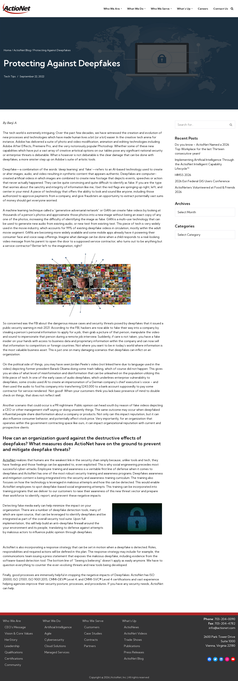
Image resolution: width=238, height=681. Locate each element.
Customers (91, 627)
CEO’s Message (15, 627)
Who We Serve (93, 621)
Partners (90, 646)
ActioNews (131, 627)
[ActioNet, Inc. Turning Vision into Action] (16, 8)
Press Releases (134, 652)
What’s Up (129, 621)
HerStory (11, 639)
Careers (202, 8)
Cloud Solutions (55, 646)
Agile (47, 633)
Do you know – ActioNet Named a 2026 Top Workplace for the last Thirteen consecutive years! (202, 149)
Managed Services (56, 652)
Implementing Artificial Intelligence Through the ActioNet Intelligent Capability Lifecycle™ (205, 164)
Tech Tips (10, 76)
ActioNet (9, 460)
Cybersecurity (54, 639)
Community (13, 665)
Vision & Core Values (19, 633)
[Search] (232, 8)
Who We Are (12, 621)
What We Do (52, 621)
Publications (132, 646)
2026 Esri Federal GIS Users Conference (202, 181)
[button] (120, 8)
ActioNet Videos (135, 633)
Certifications (14, 658)
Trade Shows (133, 639)
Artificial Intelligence (58, 627)
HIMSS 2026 (183, 175)
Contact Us (220, 8)
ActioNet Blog (22, 50)
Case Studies (93, 633)
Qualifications (14, 652)
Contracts (91, 639)
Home (7, 50)
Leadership (12, 646)
